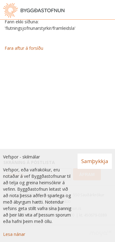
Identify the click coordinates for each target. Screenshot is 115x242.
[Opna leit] (96, 10)
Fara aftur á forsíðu (24, 48)
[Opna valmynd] (109, 10)
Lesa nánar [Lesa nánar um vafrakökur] (14, 234)
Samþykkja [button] (94, 161)
